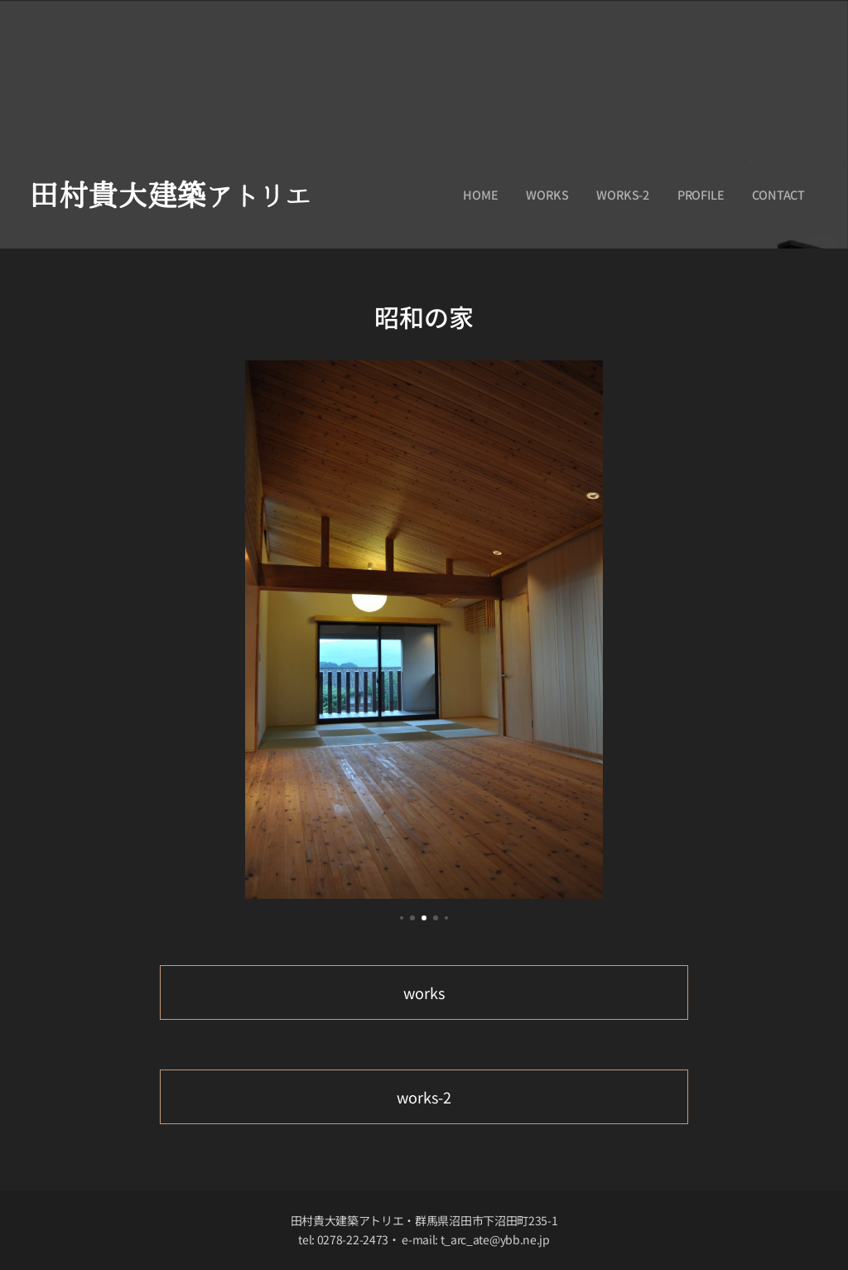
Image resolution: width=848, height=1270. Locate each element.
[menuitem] (480, 194)
